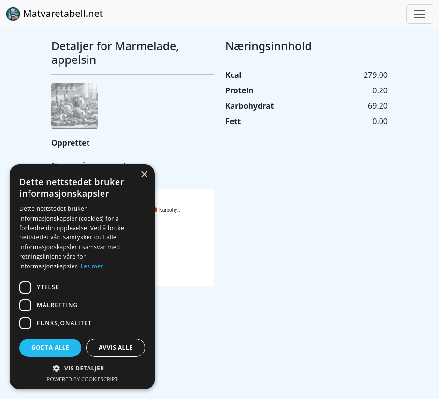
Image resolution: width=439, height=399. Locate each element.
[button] (82, 368)
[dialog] (82, 276)
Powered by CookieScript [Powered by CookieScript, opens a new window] (82, 379)
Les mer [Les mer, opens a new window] (92, 266)
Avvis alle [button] (115, 347)
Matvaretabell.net (54, 14)
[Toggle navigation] (419, 14)
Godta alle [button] (50, 347)
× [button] (143, 174)
